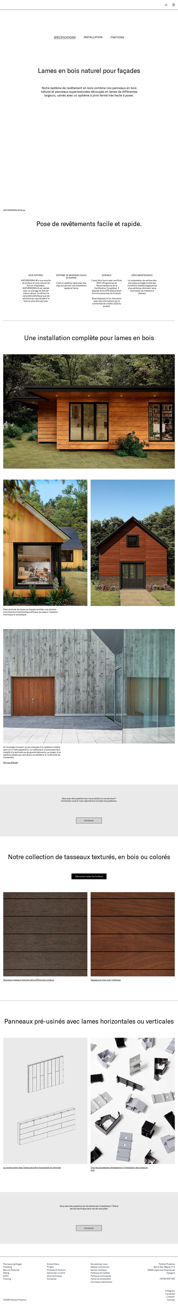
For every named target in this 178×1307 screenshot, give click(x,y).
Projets (50, 1267)
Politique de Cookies (100, 1273)
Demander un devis (56, 1273)
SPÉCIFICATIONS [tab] (65, 37)
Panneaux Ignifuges (12, 1264)
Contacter (89, 820)
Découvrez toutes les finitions (89, 876)
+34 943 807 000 (167, 1278)
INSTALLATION (93, 37)
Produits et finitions (56, 1270)
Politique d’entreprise (101, 1276)
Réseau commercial (100, 1267)
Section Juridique (99, 1270)
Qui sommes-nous (99, 1264)
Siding (6, 1273)
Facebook (170, 1294)
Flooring (7, 1279)
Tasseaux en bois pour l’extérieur (106, 980)
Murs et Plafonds (11, 1270)
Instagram (170, 1290)
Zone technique (54, 1276)
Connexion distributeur (101, 1282)
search (166, 5)
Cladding (7, 1267)
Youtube (171, 1299)
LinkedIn (170, 1296)
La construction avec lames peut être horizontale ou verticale (32, 1167)
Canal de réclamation (101, 1279)
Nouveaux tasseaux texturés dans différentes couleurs (28, 980)
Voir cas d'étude (10, 762)
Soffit (6, 1276)
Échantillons (53, 1264)
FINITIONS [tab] (117, 37)
